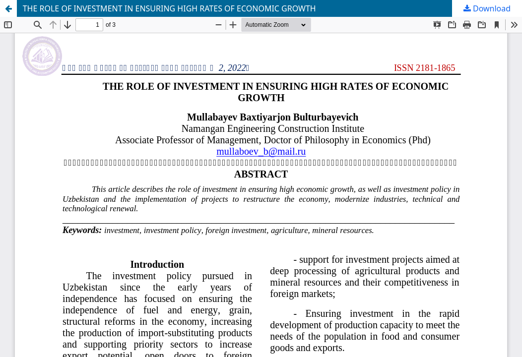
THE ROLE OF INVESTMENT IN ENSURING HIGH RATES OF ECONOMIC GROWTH (169, 8)
